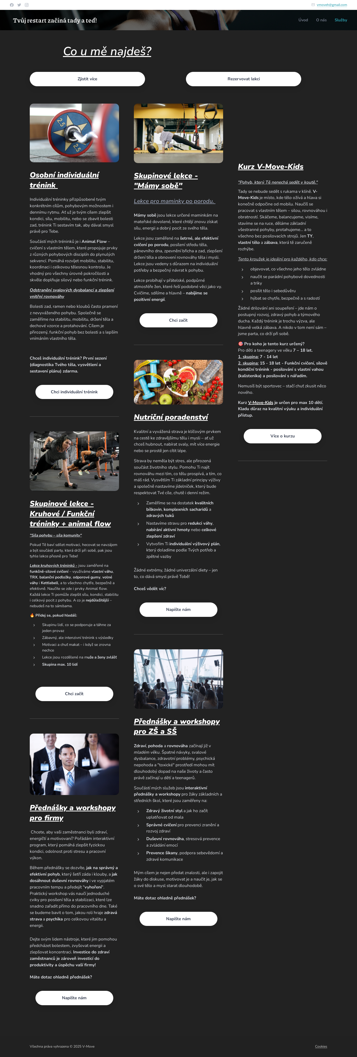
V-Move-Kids (260, 402)
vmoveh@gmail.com (332, 4)
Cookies (321, 1046)
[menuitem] (302, 20)
